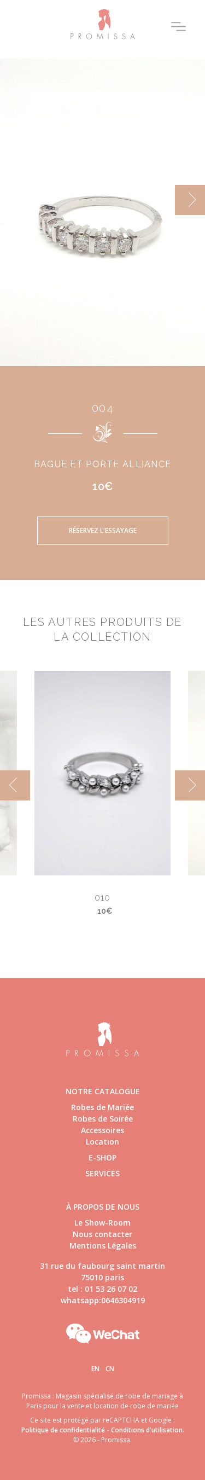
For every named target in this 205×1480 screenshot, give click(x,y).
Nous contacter (102, 1234)
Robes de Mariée (102, 1107)
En (95, 1368)
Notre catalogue (103, 1091)
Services (102, 1173)
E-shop (102, 1157)
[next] (190, 200)
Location (102, 1141)
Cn (110, 1368)
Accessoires (102, 1130)
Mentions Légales (102, 1245)
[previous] (15, 785)
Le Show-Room (102, 1222)
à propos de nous (102, 1207)
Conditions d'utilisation (147, 1430)
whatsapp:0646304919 (103, 1300)
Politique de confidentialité (63, 1430)
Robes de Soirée (103, 1118)
